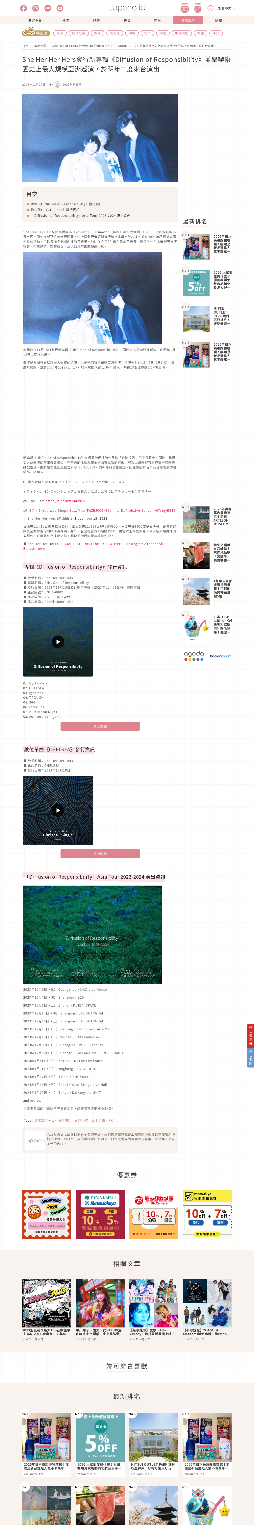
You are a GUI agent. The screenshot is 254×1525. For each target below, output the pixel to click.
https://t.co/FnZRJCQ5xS (87, 510)
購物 (218, 20)
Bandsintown (34, 548)
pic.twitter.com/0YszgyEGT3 (152, 510)
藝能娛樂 (188, 20)
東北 (216, 33)
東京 (60, 33)
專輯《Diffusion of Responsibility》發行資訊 (66, 204)
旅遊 (96, 20)
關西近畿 (79, 33)
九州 (147, 33)
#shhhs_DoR (118, 510)
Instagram (135, 543)
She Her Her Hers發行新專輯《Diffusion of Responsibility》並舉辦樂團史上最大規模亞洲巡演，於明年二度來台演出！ (134, 46)
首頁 (25, 46)
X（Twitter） (113, 543)
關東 (97, 33)
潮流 (65, 20)
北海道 (115, 33)
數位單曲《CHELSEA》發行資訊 (55, 209)
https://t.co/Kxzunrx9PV (65, 500)
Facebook (155, 543)
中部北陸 (182, 33)
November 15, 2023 (91, 518)
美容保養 (35, 20)
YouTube (91, 543)
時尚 (157, 20)
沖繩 (132, 33)
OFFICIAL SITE (69, 543)
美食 (127, 20)
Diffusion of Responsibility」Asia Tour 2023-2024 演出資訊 (80, 215)
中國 (200, 33)
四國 (163, 33)
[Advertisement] (210, 153)
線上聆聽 (100, 726)
